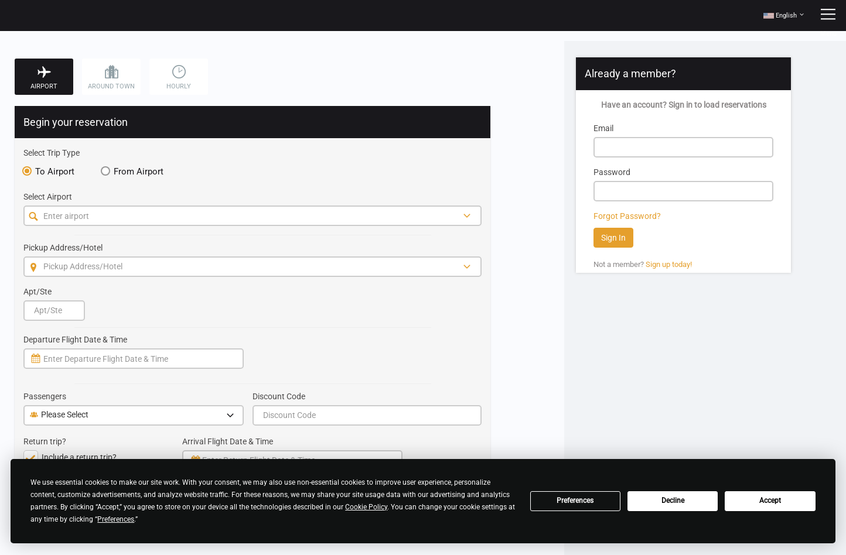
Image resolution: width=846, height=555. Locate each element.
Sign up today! (669, 264)
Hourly (178, 77)
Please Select (133, 416)
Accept (770, 500)
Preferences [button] (115, 519)
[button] (784, 15)
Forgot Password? (627, 216)
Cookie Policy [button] (366, 507)
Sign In (613, 237)
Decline (672, 500)
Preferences (575, 500)
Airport (43, 77)
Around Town (111, 77)
